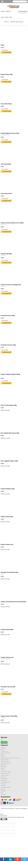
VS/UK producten (4, 775)
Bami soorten (3, 766)
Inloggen (3, 11)
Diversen (3, 756)
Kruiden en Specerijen (5, 752)
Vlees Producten (4, 778)
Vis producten (4, 780)
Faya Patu (3, 789)
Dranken (2, 754)
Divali (2, 792)
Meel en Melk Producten (6, 771)
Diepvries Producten (5, 773)
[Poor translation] (5, 819)
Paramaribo (3, 790)
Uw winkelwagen (22, 11)
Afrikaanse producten (5, 782)
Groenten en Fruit (4, 751)
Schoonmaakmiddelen (5, 787)
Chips (10, 17)
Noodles (2, 768)
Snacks (6, 17)
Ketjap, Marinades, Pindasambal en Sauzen (10, 758)
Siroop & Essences (5, 759)
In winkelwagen (6, 52)
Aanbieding (3, 747)
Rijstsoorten (3, 764)
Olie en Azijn (3, 783)
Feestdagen (3, 794)
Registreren (8, 11)
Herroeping (4, 742)
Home (2, 17)
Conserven (3, 770)
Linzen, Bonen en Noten (6, 763)
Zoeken (26, 1)
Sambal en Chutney (5, 761)
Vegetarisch (3, 777)
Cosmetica (3, 785)
